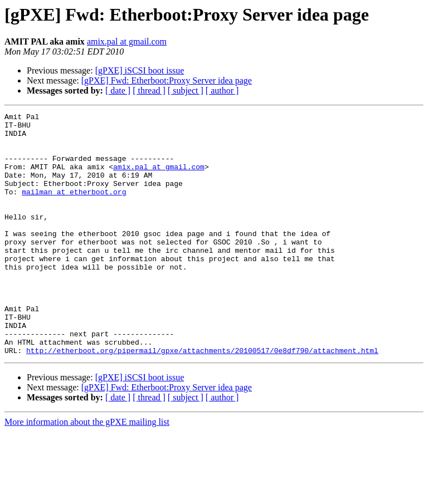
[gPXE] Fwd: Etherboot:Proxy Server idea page (166, 80)
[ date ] (117, 90)
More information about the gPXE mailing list (86, 470)
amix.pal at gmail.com (127, 41)
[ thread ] (149, 90)
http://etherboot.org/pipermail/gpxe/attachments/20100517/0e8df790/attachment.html (202, 399)
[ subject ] (185, 90)
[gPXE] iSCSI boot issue (139, 70)
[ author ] (222, 90)
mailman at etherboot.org (74, 208)
